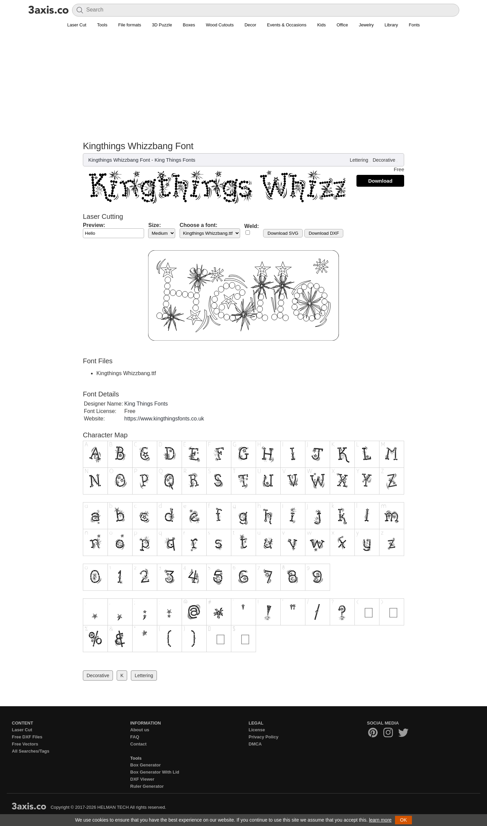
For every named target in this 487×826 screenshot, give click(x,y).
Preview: (94, 225)
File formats (129, 24)
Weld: (251, 226)
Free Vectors (25, 744)
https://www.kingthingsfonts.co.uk (164, 418)
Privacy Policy (263, 736)
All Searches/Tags (30, 751)
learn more (380, 820)
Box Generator (145, 764)
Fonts (414, 24)
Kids (321, 24)
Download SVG (283, 233)
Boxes (189, 24)
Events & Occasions (286, 24)
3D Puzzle (162, 24)
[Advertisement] (243, 81)
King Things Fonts (175, 160)
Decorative (384, 160)
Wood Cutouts (220, 24)
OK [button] (403, 820)
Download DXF (324, 233)
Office (342, 24)
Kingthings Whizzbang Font (119, 160)
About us (139, 729)
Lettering (359, 160)
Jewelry (366, 24)
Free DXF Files (27, 736)
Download (380, 181)
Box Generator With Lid (154, 772)
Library (391, 24)
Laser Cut (76, 24)
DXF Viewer (142, 779)
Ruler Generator (147, 786)
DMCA (255, 744)
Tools (102, 24)
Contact (138, 744)
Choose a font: (198, 225)
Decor (250, 24)
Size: (154, 225)
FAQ (134, 736)
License (257, 729)
